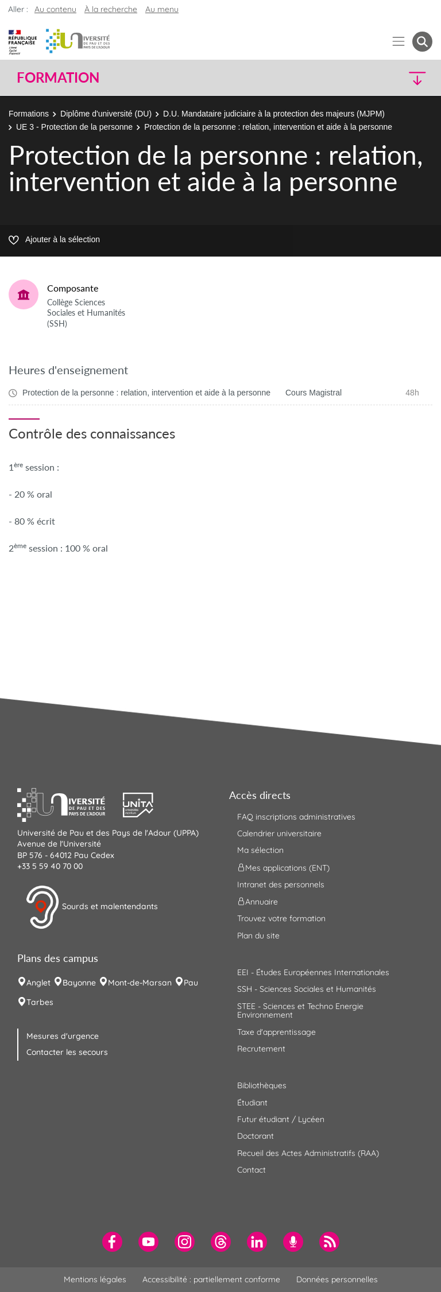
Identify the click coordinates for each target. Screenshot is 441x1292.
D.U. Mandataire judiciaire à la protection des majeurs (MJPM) (274, 113)
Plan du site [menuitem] (258, 935)
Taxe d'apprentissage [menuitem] (276, 1032)
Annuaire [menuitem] (257, 902)
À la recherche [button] (110, 9)
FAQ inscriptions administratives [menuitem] (296, 817)
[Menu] (398, 41)
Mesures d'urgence (62, 1036)
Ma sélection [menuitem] (260, 850)
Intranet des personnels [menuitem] (280, 884)
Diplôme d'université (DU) (106, 113)
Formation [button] (58, 77)
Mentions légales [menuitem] (95, 1279)
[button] (382, 78)
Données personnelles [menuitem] (337, 1279)
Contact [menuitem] (251, 1170)
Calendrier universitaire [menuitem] (279, 833)
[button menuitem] (422, 42)
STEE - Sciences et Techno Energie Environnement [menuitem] (300, 1010)
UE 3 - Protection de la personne (74, 126)
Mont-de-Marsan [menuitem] (140, 982)
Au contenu (55, 9)
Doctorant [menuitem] (255, 1136)
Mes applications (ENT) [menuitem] (283, 867)
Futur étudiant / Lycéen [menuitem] (280, 1119)
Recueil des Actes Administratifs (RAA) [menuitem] (308, 1153)
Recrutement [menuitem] (261, 1048)
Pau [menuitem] (191, 982)
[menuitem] (112, 1242)
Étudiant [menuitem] (252, 1102)
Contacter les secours (67, 1052)
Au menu (162, 9)
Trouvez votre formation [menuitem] (281, 918)
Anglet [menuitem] (38, 982)
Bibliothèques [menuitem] (262, 1085)
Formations (29, 113)
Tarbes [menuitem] (39, 1002)
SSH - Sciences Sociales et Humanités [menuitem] (306, 989)
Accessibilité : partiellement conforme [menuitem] (211, 1279)
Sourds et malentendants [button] (91, 907)
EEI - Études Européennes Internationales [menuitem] (313, 972)
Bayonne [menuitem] (79, 982)
